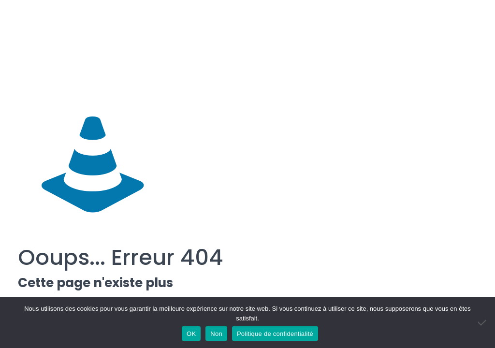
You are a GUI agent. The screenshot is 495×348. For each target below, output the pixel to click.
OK (191, 333)
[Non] (483, 322)
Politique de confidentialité (275, 333)
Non (216, 333)
